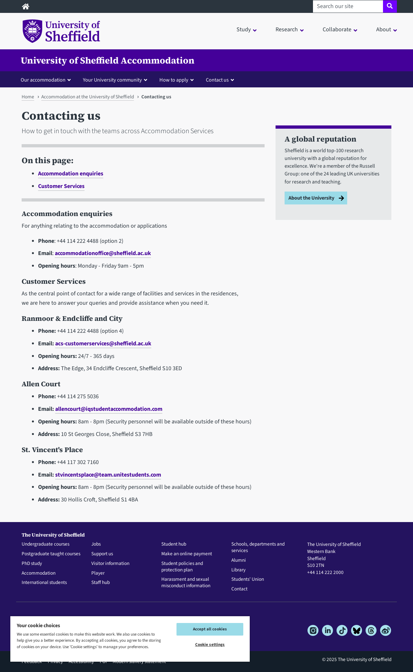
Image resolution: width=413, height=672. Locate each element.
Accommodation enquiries (70, 174)
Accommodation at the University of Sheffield (87, 96)
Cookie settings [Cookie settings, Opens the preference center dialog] (210, 644)
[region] (130, 639)
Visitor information (110, 563)
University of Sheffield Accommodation (108, 60)
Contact (239, 589)
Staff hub (100, 582)
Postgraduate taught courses (51, 554)
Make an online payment (186, 554)
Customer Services (61, 186)
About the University (311, 198)
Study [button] (244, 29)
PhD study (32, 563)
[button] (47, 79)
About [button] (383, 29)
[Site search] (390, 6)
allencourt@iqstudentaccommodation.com (108, 409)
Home (28, 96)
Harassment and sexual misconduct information (185, 582)
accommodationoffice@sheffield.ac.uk (103, 253)
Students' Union (247, 579)
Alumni (238, 560)
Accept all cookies (210, 629)
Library (238, 570)
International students (44, 582)
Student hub (173, 544)
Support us (102, 554)
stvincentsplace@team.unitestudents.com (108, 475)
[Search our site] (348, 6)
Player (98, 573)
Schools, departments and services (258, 547)
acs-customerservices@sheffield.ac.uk (103, 344)
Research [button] (287, 29)
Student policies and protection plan (182, 566)
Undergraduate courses (45, 544)
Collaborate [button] (337, 29)
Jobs (96, 544)
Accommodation (38, 573)
